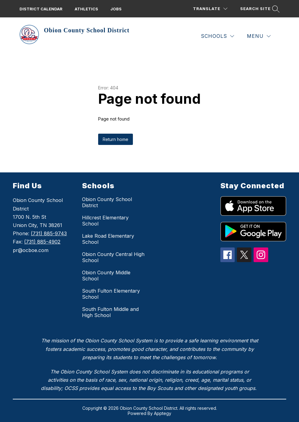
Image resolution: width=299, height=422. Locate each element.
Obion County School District (107, 202)
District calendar (41, 8)
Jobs (116, 8)
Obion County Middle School (106, 275)
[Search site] (259, 9)
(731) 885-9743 (49, 233)
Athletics (86, 8)
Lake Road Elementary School (108, 239)
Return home (115, 139)
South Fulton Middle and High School (110, 312)
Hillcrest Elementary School (105, 221)
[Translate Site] (210, 9)
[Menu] (258, 36)
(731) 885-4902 (42, 242)
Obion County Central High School (113, 257)
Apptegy (162, 413)
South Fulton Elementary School (111, 294)
